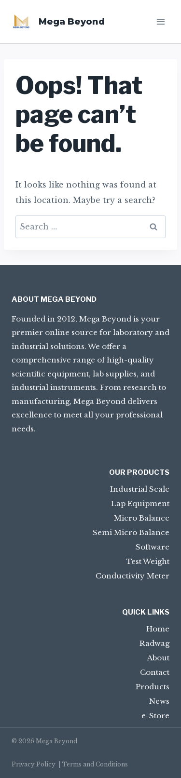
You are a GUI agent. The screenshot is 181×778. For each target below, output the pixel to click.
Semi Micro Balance (131, 532)
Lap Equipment (140, 503)
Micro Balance (141, 518)
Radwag (154, 643)
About (158, 657)
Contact (154, 672)
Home (157, 628)
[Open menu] (160, 21)
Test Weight (147, 561)
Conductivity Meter (132, 575)
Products (152, 686)
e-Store (155, 715)
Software (152, 546)
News (159, 701)
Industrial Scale (139, 489)
